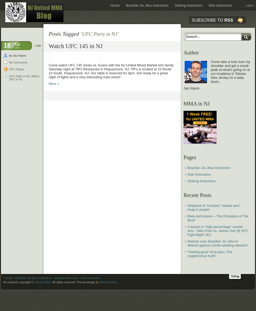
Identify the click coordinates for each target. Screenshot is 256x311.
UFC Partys (16, 69)
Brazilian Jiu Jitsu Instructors (147, 5)
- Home (8, 278)
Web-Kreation (108, 282)
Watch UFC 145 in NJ (76, 46)
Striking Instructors (189, 5)
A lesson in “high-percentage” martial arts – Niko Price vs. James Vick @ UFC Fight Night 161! (218, 231)
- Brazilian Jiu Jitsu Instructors (32, 278)
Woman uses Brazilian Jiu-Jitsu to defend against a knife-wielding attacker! (218, 243)
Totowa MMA (42, 282)
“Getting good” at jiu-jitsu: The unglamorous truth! (210, 254)
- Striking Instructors (65, 278)
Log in (250, 5)
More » (54, 84)
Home (115, 5)
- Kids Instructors (89, 278)
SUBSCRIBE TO (212, 20)
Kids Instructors (220, 5)
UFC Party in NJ (19, 76)
